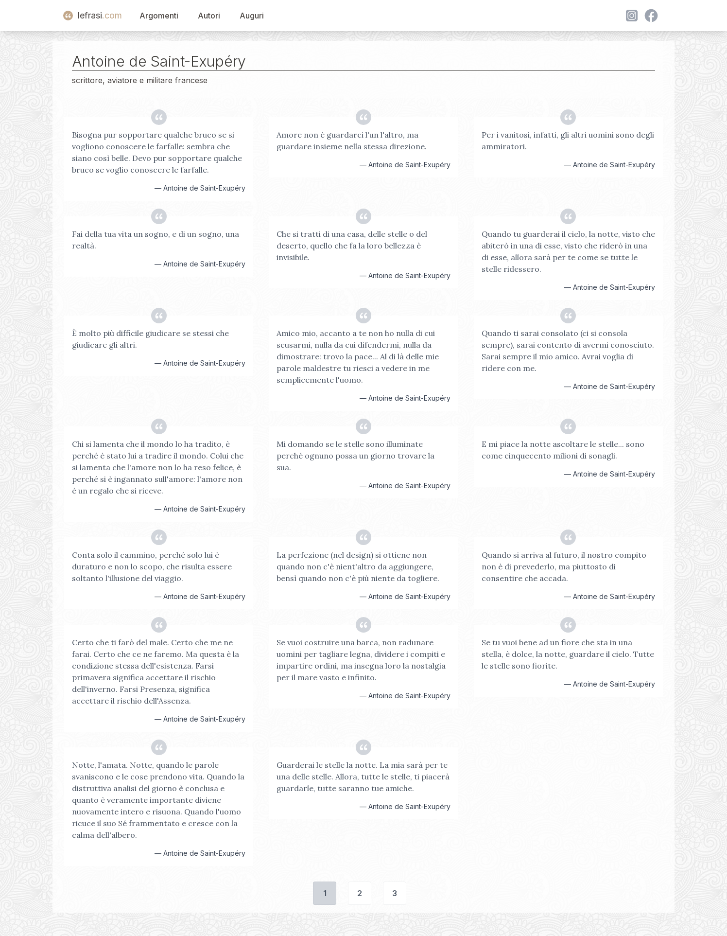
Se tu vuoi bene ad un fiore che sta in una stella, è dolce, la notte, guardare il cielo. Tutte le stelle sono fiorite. (568, 654)
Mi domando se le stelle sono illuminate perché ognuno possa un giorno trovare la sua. (355, 455)
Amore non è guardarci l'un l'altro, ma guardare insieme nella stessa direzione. (352, 140)
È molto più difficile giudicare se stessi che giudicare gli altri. (150, 339)
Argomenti (158, 15)
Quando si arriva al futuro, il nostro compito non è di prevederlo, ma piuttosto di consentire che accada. (564, 566)
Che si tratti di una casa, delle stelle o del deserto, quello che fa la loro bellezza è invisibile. (352, 245)
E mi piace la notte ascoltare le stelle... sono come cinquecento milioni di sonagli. (563, 449)
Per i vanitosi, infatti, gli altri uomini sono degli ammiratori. (568, 140)
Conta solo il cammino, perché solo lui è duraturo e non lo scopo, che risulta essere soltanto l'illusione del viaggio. (152, 566)
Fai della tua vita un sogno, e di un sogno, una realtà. (155, 239)
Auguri (252, 15)
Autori (209, 15)
